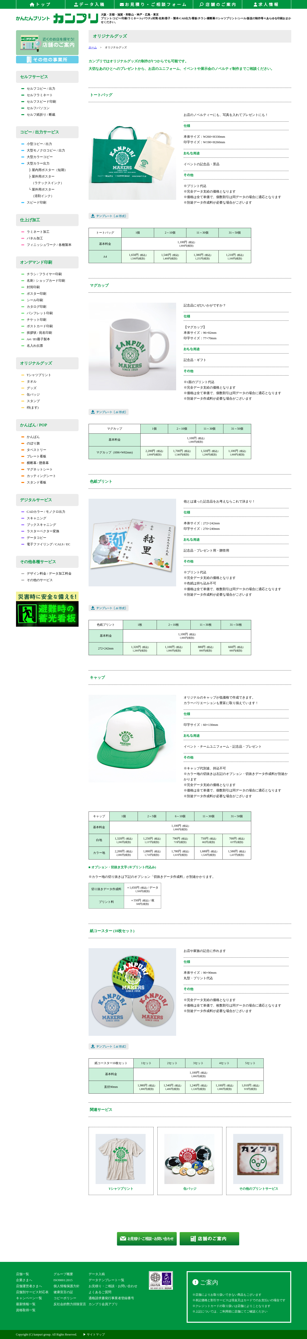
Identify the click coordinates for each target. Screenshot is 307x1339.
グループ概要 (63, 1274)
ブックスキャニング (38, 525)
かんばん (30, 437)
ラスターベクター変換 (40, 531)
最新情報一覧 (26, 1304)
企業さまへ (24, 1280)
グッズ (29, 388)
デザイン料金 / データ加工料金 (46, 573)
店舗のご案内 (217, 5)
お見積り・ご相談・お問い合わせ (113, 1286)
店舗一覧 (22, 1274)
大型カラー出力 (35, 163)
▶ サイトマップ (94, 1334)
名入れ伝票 (32, 346)
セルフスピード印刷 (38, 101)
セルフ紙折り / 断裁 (38, 114)
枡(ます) (30, 407)
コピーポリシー (65, 1298)
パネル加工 (32, 238)
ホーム (93, 47)
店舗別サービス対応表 (32, 1292)
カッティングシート (38, 476)
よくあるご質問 (100, 1292)
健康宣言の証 (63, 1292)
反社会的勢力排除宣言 (70, 1304)
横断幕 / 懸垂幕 (35, 463)
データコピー (33, 538)
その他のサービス (37, 580)
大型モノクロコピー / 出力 (43, 150)
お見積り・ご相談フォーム (153, 5)
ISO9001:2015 (63, 1280)
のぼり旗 (30, 443)
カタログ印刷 (33, 306)
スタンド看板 (33, 482)
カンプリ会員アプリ (103, 1304)
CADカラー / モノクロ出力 (43, 512)
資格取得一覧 (26, 1310)
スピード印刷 (33, 202)
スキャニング (33, 518)
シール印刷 (32, 300)
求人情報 (266, 5)
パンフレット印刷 (37, 313)
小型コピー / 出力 (36, 144)
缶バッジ (30, 394)
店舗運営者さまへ (29, 1286)
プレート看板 (33, 456)
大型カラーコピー (37, 157)
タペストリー (33, 450)
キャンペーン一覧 (29, 1298)
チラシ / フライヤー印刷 (41, 274)
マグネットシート (37, 469)
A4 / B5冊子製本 (35, 339)
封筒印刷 (30, 287)
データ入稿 (89, 5)
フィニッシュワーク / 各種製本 (46, 245)
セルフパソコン (35, 108)
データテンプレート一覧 (106, 1280)
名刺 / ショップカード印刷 (43, 280)
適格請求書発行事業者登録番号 (111, 1298)
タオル (29, 381)
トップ (40, 5)
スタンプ (30, 401)
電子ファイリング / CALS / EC (45, 544)
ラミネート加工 (35, 232)
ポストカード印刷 (37, 326)
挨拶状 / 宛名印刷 (36, 332)
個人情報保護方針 (67, 1286)
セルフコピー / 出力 (38, 88)
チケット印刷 (33, 319)
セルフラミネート (37, 95)
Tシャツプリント (36, 375)
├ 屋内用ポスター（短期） (48, 170)
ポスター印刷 (33, 293)
